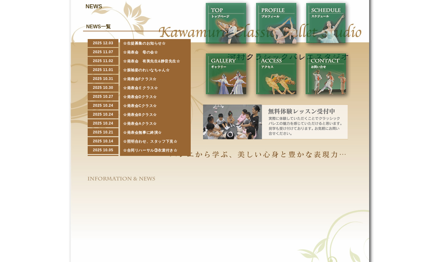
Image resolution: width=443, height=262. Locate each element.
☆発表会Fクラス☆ (140, 79)
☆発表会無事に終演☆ (142, 132)
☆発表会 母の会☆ (140, 52)
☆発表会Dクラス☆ (140, 97)
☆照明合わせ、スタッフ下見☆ (150, 141)
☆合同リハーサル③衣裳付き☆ (150, 150)
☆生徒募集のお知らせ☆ (144, 43)
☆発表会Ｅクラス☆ (140, 88)
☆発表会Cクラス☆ (140, 106)
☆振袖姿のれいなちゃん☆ (146, 70)
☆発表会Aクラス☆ (140, 123)
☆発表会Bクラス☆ (140, 115)
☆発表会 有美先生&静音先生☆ (151, 61)
